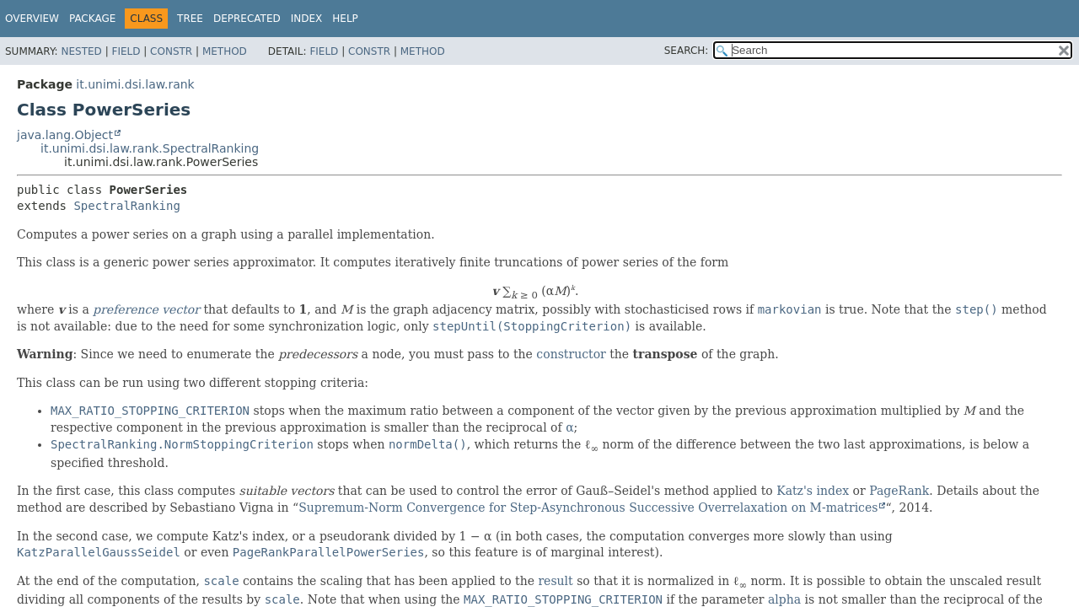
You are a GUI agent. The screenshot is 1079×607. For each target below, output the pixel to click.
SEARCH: (686, 50)
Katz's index (812, 490)
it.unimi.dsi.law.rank (135, 84)
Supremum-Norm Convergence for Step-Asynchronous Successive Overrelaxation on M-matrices (588, 507)
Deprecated (247, 18)
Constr (171, 51)
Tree (190, 18)
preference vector (146, 309)
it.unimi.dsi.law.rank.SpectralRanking (149, 148)
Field (125, 51)
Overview (32, 18)
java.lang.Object (65, 135)
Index (307, 18)
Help (345, 18)
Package (92, 18)
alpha (784, 599)
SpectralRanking (126, 205)
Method (224, 51)
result (555, 581)
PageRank (899, 490)
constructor (570, 354)
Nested (81, 51)
